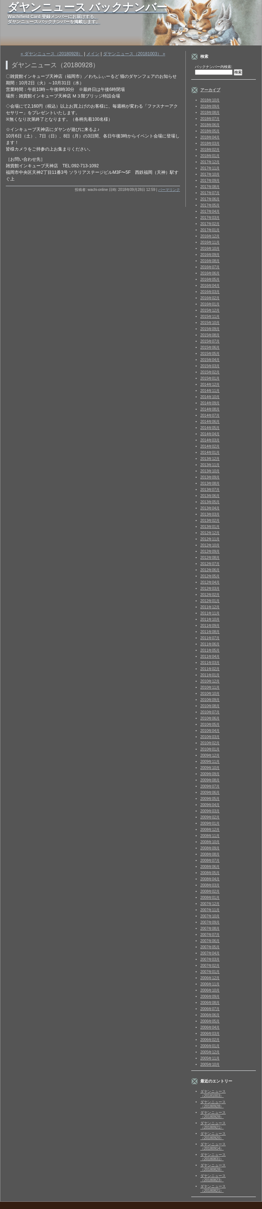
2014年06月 (210, 422)
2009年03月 (210, 811)
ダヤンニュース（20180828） (213, 1167)
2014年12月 (210, 385)
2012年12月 (210, 533)
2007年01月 (210, 972)
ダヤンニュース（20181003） (213, 1093)
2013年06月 (210, 496)
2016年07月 (210, 267)
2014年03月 (210, 440)
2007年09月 (210, 922)
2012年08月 (210, 558)
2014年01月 (210, 453)
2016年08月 (210, 261)
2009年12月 (210, 755)
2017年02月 (210, 224)
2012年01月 (210, 601)
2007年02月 (210, 966)
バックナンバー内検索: (213, 67)
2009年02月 (210, 817)
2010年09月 (210, 700)
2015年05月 (210, 354)
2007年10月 (210, 916)
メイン (92, 53)
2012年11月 (210, 539)
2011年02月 (210, 669)
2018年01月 (210, 156)
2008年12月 (210, 830)
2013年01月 (210, 527)
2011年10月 (210, 619)
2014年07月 (210, 415)
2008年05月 (210, 873)
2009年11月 (210, 762)
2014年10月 (210, 397)
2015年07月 (210, 341)
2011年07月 (210, 638)
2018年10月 (210, 100)
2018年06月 (210, 125)
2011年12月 (210, 607)
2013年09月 (210, 477)
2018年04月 (210, 137)
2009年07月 (210, 786)
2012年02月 (210, 595)
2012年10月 (210, 545)
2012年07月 (210, 564)
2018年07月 (210, 119)
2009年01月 (210, 823)
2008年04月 (210, 879)
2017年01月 (210, 230)
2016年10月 (210, 249)
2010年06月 (210, 718)
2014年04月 (210, 434)
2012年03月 (210, 589)
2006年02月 (210, 1040)
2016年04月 (210, 286)
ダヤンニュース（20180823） (213, 1178)
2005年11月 (210, 1058)
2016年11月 (210, 242)
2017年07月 (210, 193)
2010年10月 (210, 694)
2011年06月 (210, 644)
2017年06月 (210, 199)
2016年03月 (210, 292)
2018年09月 (210, 106)
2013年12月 (210, 459)
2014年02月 (210, 446)
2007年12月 (210, 904)
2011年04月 (210, 656)
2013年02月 (210, 521)
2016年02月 (210, 298)
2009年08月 (210, 780)
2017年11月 (210, 168)
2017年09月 (210, 181)
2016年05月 (210, 279)
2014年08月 (210, 409)
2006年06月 (210, 1015)
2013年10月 (210, 471)
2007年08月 (210, 928)
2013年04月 (210, 508)
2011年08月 (210, 632)
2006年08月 (210, 1003)
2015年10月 (210, 323)
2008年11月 (210, 836)
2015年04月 (210, 360)
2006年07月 (210, 1009)
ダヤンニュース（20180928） (213, 1104)
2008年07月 (210, 860)
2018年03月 (210, 143)
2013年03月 (210, 514)
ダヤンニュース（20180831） (213, 1157)
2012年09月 (210, 551)
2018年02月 (210, 150)
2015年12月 (210, 310)
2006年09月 (210, 996)
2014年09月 (210, 403)
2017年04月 (210, 211)
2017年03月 (210, 218)
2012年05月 (210, 576)
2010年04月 (210, 731)
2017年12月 (210, 162)
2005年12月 (210, 1052)
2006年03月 (210, 1034)
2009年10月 (210, 768)
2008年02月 (210, 891)
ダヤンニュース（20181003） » (134, 53)
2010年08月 (210, 706)
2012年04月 (210, 582)
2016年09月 (210, 255)
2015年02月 (210, 372)
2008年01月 (210, 898)
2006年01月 (210, 1046)
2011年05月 (210, 650)
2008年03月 (210, 885)
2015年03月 (210, 366)
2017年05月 (210, 205)
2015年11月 (210, 317)
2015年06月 (210, 347)
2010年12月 (210, 681)
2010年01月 (210, 749)
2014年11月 (210, 391)
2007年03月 (210, 959)
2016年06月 (210, 273)
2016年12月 (210, 236)
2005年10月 (210, 1064)
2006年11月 (210, 984)
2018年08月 (210, 113)
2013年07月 (210, 490)
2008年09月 (210, 848)
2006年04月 (210, 1027)
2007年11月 (210, 910)
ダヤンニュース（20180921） (213, 1125)
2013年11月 (210, 465)
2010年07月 (210, 712)
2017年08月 (210, 187)
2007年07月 (210, 935)
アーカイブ (210, 90)
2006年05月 (210, 1021)
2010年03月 (210, 737)
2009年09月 (210, 774)
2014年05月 (210, 428)
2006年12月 (210, 978)
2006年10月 (210, 990)
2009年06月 (210, 792)
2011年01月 (210, 675)
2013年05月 (210, 502)
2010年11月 (210, 687)
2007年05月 (210, 947)
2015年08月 (210, 335)
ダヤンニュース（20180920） (213, 1136)
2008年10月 (210, 842)
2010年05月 (210, 724)
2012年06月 (210, 570)
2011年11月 (210, 613)
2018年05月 (210, 131)
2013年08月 (210, 483)
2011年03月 (210, 663)
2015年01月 (210, 378)
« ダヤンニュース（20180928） (52, 53)
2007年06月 (210, 941)
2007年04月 (210, 953)
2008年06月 (210, 867)
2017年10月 (210, 174)
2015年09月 (210, 329)
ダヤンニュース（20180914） (213, 1146)
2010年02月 (210, 743)
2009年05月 (210, 799)
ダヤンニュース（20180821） (213, 1188)
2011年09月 (210, 626)
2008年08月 (210, 854)
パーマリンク (169, 190)
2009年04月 (210, 805)
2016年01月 (210, 304)
